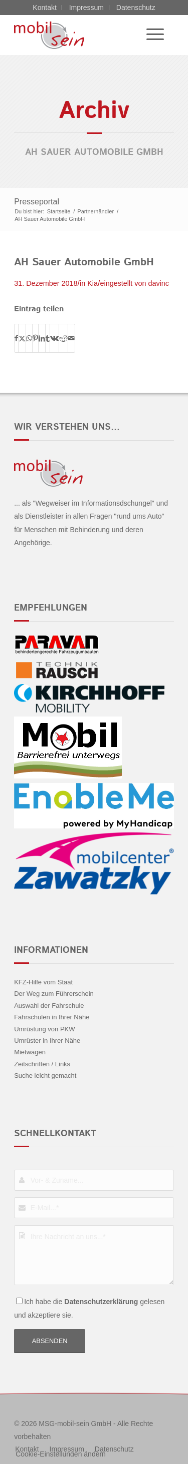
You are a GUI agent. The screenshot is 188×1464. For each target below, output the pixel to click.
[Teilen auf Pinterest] (35, 338)
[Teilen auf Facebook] (16, 338)
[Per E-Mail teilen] (71, 338)
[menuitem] (150, 35)
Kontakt (44, 7)
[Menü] (150, 35)
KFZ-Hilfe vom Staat (43, 982)
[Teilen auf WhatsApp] (29, 338)
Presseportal (36, 201)
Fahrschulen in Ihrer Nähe (51, 1017)
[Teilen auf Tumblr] (48, 338)
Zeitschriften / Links (42, 1064)
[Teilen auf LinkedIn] (42, 338)
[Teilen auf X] (22, 338)
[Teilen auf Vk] (54, 338)
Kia (92, 283)
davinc (158, 283)
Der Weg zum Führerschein (54, 993)
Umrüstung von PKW (44, 1029)
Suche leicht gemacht (45, 1075)
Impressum (86, 7)
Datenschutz (135, 7)
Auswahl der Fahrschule (49, 1005)
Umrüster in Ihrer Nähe (47, 1040)
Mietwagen (30, 1052)
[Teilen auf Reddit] (63, 338)
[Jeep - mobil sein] (78, 35)
